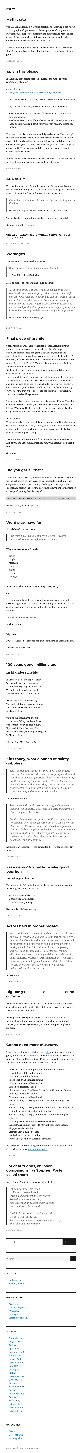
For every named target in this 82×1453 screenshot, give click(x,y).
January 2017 (15, 1369)
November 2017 (16, 1362)
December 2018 (16, 1352)
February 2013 (16, 1404)
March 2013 (14, 1400)
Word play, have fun (24, 522)
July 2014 (13, 1390)
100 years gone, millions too (31, 664)
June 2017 (13, 1366)
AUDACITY (15, 179)
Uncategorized (16, 1438)
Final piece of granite (25, 338)
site (48, 1052)
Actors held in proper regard (32, 926)
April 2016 (14, 1373)
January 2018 (15, 1359)
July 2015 (13, 1383)
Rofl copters (15, 1280)
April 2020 (14, 1345)
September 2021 (17, 1338)
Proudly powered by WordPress (25, 1448)
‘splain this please (22, 71)
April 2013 (13, 1397)
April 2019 (14, 1348)
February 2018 (16, 1355)
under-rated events (38, 1149)
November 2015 (16, 1376)
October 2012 (15, 1411)
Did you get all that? (24, 470)
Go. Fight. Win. (24, 243)
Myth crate (16, 19)
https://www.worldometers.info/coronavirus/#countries (34, 92)
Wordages (15, 254)
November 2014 (16, 1386)
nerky (10, 8)
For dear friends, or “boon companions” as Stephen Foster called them (35, 1170)
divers (19, 61)
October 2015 (15, 1380)
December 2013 (16, 1393)
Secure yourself (16, 1283)
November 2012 (16, 1407)
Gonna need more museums (32, 1045)
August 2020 (15, 1341)
